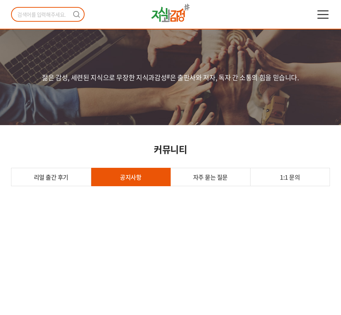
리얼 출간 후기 (51, 177)
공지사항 (130, 177)
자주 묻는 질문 (210, 177)
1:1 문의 (290, 177)
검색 (76, 14)
